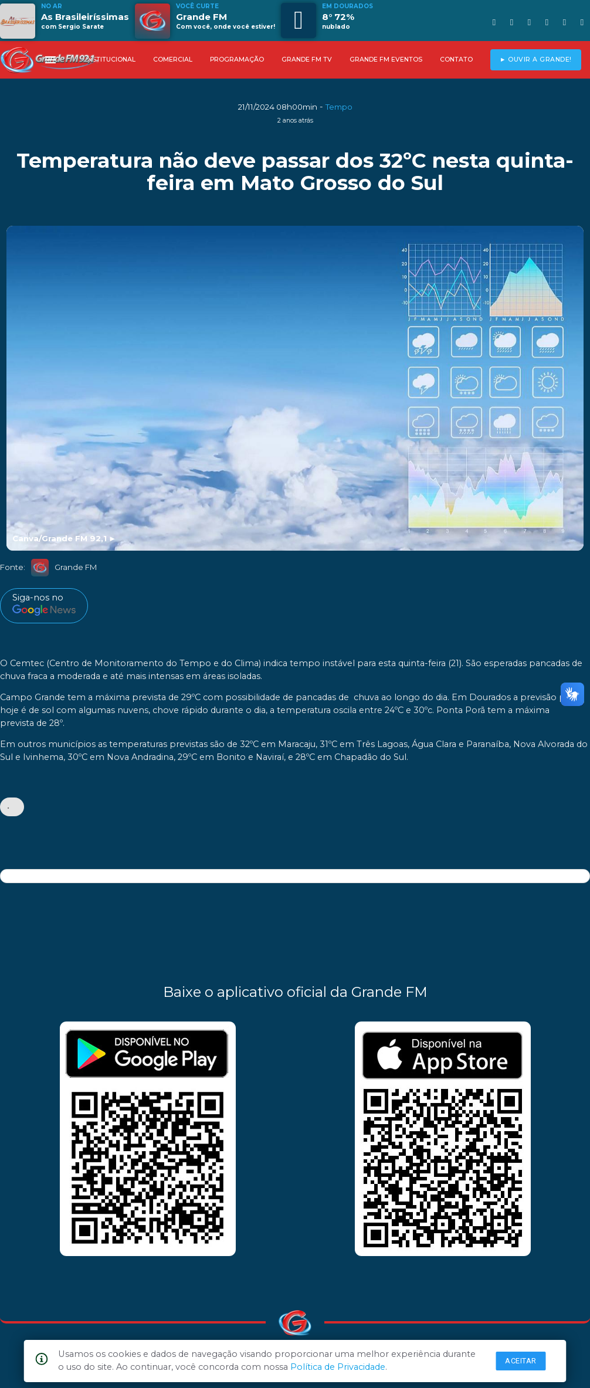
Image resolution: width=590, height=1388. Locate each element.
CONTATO (456, 59)
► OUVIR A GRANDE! (536, 59)
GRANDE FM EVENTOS (386, 59)
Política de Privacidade (337, 1367)
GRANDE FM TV (307, 59)
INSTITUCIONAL (110, 59)
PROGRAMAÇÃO (237, 59)
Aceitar (521, 1360)
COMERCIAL (172, 59)
